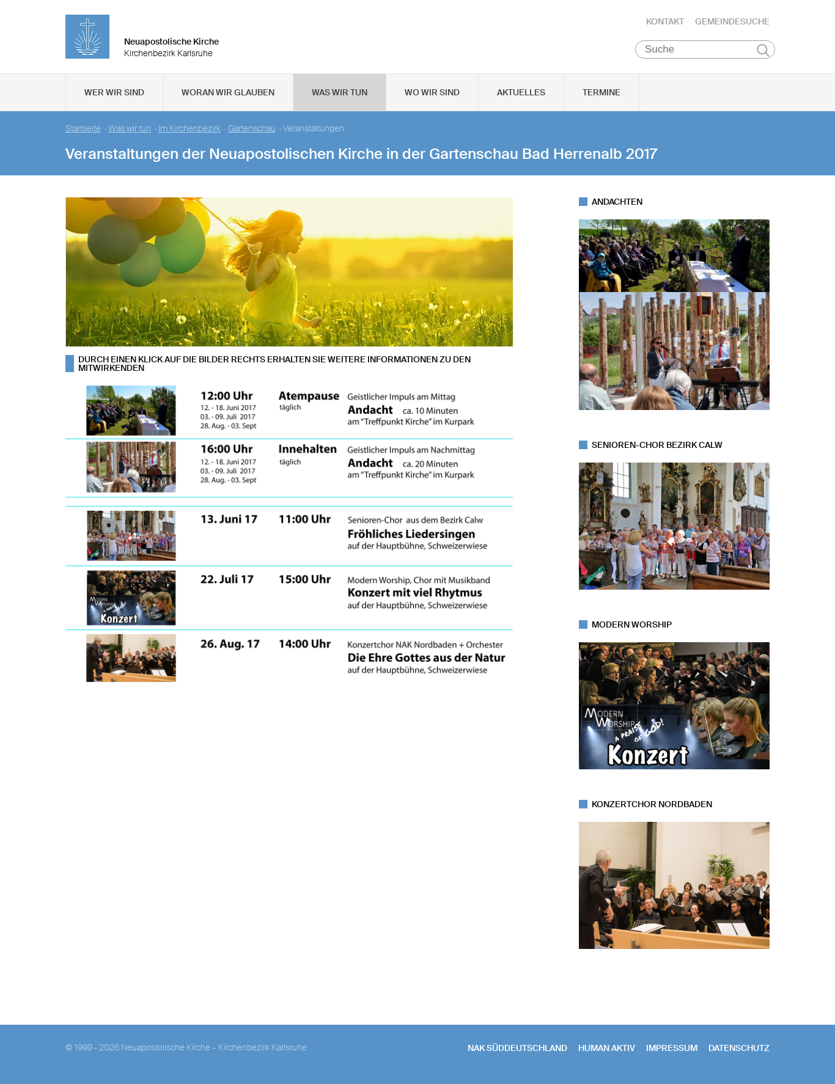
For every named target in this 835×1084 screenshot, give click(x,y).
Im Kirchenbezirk (189, 128)
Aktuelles (521, 92)
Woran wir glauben (228, 92)
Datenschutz (739, 1047)
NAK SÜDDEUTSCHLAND (517, 1047)
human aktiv (606, 1047)
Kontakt (665, 21)
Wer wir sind (114, 92)
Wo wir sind (432, 92)
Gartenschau (252, 128)
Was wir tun (339, 92)
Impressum (671, 1047)
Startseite (83, 128)
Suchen (763, 50)
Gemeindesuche (732, 21)
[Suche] (705, 49)
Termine (601, 92)
